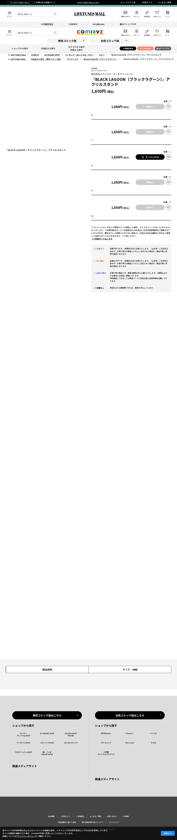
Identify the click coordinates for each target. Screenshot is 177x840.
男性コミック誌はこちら (47, 715)
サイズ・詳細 (130, 669)
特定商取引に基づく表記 (67, 822)
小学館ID (126, 816)
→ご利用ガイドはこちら (101, 238)
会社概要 (51, 816)
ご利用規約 (80, 816)
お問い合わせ (112, 816)
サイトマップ (114, 822)
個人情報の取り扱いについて (92, 822)
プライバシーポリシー (25, 836)
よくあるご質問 (164, 2)
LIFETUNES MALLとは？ (88, 2)
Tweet (94, 68)
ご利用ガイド (146, 2)
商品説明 (47, 669)
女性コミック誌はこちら (130, 715)
